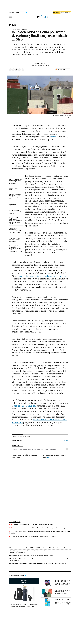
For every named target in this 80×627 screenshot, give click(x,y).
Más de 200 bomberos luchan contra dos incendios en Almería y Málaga (34, 536)
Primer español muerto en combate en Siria (15, 212)
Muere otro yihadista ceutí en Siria (14, 204)
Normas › (66, 440)
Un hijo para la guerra (13, 189)
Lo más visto (13, 544)
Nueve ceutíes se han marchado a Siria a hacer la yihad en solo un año (15, 181)
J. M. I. (37, 63)
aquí (48, 457)
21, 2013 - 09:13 (43, 65)
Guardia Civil (53, 449)
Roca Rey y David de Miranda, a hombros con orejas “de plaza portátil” (34, 524)
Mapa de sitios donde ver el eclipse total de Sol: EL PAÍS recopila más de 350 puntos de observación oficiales (39, 547)
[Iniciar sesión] (65, 12)
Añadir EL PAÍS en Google (64, 69)
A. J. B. (43, 63)
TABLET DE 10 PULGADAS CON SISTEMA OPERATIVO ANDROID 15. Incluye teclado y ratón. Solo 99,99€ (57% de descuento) (63, 583)
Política (13, 25)
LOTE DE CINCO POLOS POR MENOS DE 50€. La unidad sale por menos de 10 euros (63, 592)
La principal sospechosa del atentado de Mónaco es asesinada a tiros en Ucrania (31, 555)
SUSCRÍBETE (56, 12)
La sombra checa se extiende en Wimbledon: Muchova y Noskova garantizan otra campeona (40, 528)
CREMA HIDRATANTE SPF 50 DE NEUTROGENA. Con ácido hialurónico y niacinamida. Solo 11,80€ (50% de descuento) (63, 601)
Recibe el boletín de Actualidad (22, 436)
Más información (16, 457)
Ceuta (20, 449)
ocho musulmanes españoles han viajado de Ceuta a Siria (41, 276)
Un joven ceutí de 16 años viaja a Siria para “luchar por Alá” (15, 196)
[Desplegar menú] (10, 17)
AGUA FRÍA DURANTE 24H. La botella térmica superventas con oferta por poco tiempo (24, 605)
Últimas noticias (14, 521)
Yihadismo (14, 449)
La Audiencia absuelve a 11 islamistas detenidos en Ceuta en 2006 (15, 230)
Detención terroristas (42, 449)
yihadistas (54, 136)
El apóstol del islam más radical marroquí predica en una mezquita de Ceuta (15, 220)
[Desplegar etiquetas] (67, 449)
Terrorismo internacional (29, 449)
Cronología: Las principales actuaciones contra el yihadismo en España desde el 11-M (15, 248)
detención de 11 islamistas (25, 406)
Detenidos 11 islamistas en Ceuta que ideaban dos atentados (15, 239)
